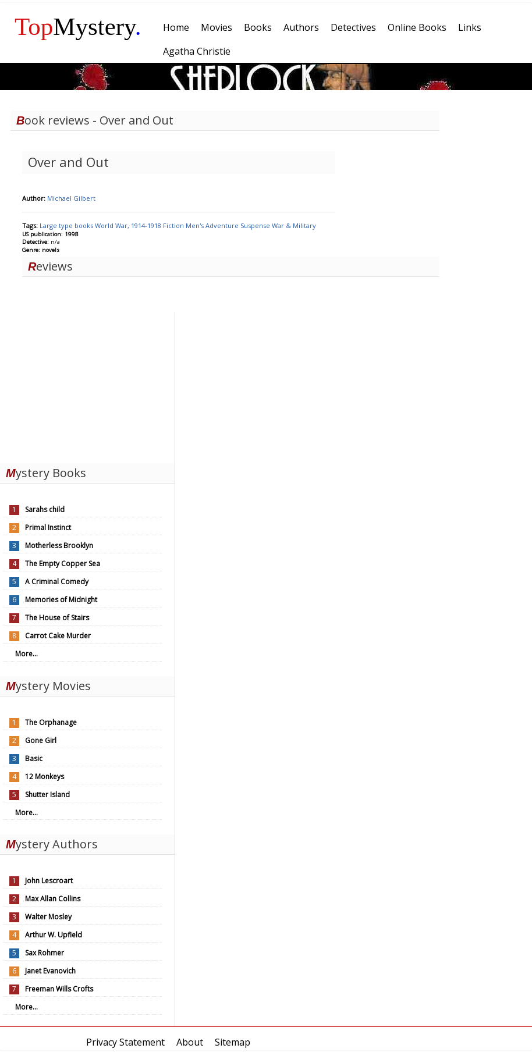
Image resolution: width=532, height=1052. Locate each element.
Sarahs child (45, 509)
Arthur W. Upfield (53, 935)
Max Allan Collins (52, 899)
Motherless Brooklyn (59, 545)
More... (26, 654)
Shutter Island (47, 794)
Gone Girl (40, 740)
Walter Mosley (48, 917)
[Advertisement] (87, 384)
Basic (33, 758)
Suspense (256, 225)
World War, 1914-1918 (129, 225)
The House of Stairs (57, 618)
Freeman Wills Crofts (59, 989)
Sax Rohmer (44, 953)
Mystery (78, 26)
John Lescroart (49, 881)
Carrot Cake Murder (58, 636)
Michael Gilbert (71, 198)
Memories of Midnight (61, 600)
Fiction (174, 225)
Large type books (67, 225)
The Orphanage (51, 722)
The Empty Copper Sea (62, 563)
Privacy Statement (125, 1042)
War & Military (294, 225)
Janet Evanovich (50, 971)
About (189, 1042)
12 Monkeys (44, 776)
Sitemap (232, 1042)
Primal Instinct (48, 527)
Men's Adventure (213, 225)
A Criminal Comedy (56, 582)
